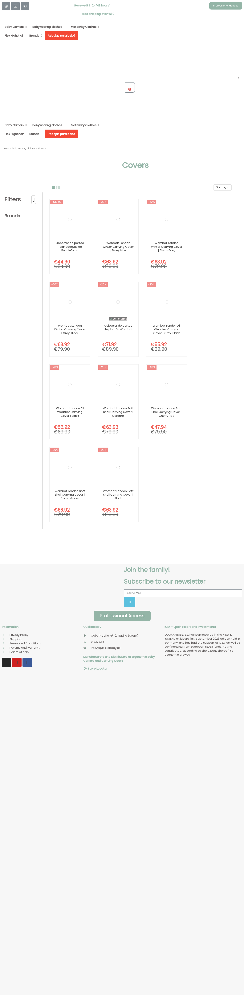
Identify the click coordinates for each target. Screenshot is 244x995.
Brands (35, 35)
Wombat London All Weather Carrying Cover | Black (70, 412)
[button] (225, 6)
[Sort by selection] (223, 187)
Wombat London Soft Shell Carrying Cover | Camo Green (70, 494)
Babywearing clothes (48, 26)
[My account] (238, 78)
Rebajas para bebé (61, 36)
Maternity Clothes (85, 26)
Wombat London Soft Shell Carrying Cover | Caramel (118, 412)
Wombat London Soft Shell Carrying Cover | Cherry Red (166, 412)
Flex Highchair (14, 36)
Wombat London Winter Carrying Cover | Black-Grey (166, 246)
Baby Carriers (16, 26)
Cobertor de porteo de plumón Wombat (118, 327)
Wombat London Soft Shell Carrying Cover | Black (118, 494)
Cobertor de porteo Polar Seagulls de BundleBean (70, 246)
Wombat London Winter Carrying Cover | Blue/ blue (118, 246)
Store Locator (95, 669)
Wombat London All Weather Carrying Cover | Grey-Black (166, 329)
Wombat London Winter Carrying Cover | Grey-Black (69, 329)
